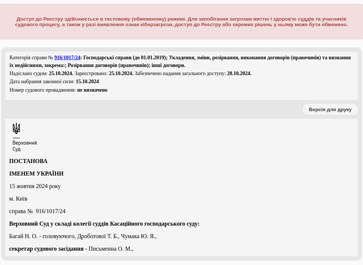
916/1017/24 (67, 57)
